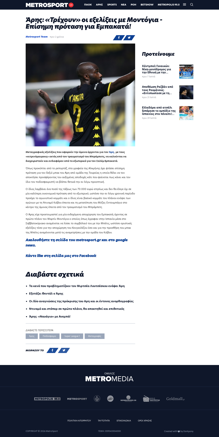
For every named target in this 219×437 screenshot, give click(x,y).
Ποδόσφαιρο (49, 336)
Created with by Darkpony (178, 431)
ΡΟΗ (133, 4)
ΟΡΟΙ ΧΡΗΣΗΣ (145, 420)
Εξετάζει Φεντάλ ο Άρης (46, 294)
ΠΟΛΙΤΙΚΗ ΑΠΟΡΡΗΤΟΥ (79, 420)
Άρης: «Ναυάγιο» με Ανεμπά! (49, 317)
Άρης (99, 4)
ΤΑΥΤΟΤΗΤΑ (104, 420)
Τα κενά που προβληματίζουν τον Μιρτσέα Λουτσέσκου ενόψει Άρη (77, 286)
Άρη (111, 152)
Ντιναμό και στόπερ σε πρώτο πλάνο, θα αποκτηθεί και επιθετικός (76, 309)
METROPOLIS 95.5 (168, 4)
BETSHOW (147, 4)
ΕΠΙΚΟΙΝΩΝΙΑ (124, 420)
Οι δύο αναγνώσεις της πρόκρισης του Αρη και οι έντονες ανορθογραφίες (81, 301)
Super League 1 (72, 336)
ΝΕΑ (123, 4)
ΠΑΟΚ (88, 4)
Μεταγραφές (94, 336)
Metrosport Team (37, 36)
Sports (112, 4)
